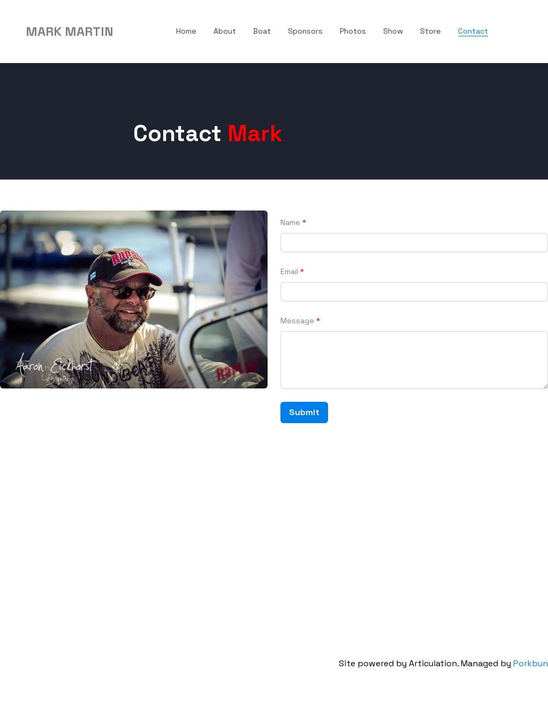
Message (297, 320)
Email (289, 271)
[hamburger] (126, 31)
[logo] (69, 31)
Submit (304, 412)
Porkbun (530, 663)
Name (290, 222)
